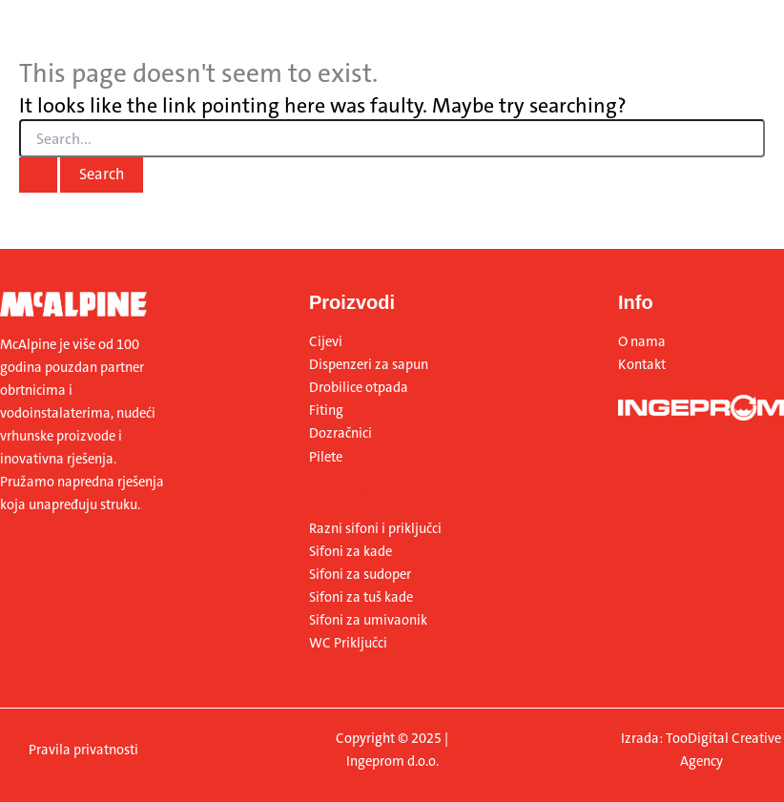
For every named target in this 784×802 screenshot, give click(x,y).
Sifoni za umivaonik (368, 620)
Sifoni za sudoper (360, 575)
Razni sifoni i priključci (375, 529)
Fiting (326, 410)
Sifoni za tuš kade (361, 597)
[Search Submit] (38, 174)
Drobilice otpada (358, 388)
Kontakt (642, 365)
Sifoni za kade (350, 552)
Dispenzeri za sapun (368, 365)
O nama (642, 342)
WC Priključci (348, 643)
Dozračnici (340, 433)
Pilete (325, 457)
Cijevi (325, 342)
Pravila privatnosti (83, 750)
